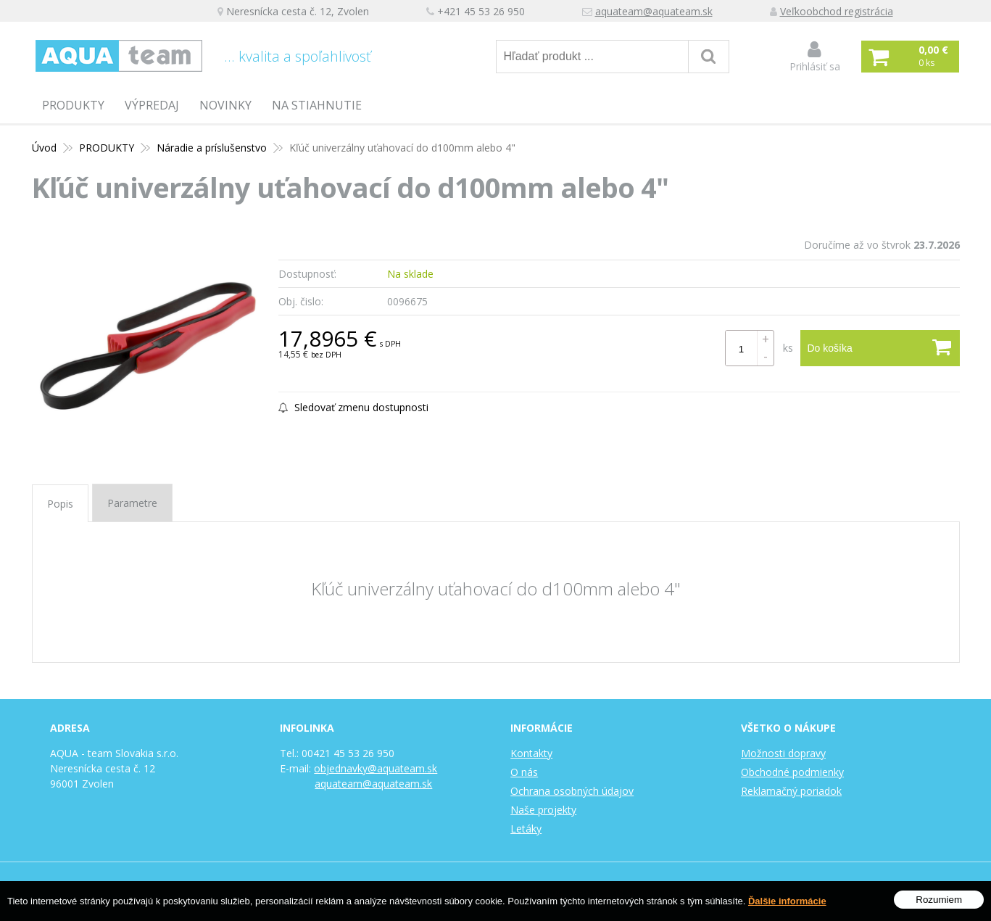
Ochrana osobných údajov (572, 791)
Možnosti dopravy (783, 753)
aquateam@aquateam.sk (654, 11)
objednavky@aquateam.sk (375, 768)
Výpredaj (152, 105)
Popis (60, 504)
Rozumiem (939, 901)
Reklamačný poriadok (791, 791)
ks (788, 348)
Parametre (132, 503)
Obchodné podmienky (792, 772)
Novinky (225, 105)
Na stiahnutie (317, 105)
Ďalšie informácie (787, 902)
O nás (524, 772)
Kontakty (531, 753)
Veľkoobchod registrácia (836, 11)
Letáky (526, 828)
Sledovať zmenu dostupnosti (353, 407)
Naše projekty (543, 810)
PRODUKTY (73, 105)
